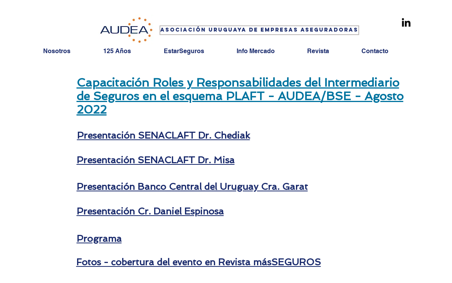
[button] (259, 30)
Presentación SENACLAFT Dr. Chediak (163, 135)
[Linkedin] (406, 22)
